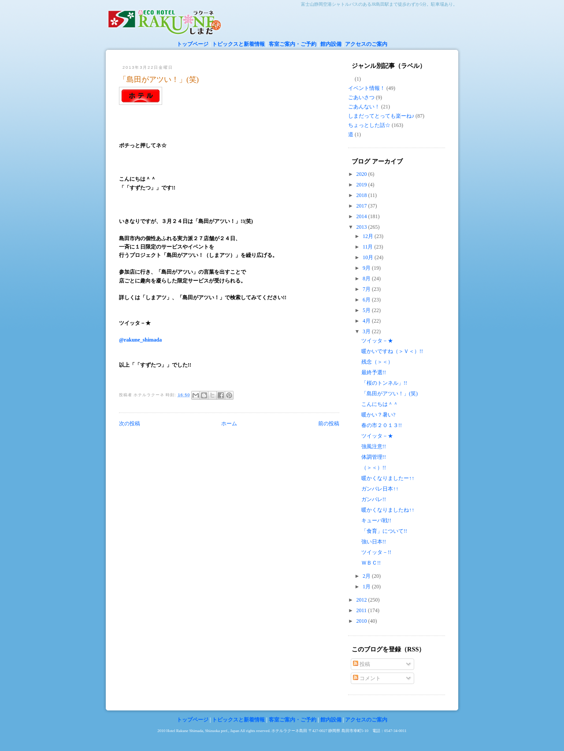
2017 (362, 206)
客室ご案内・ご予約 (292, 44)
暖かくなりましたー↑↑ (387, 478)
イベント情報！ (366, 88)
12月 (369, 236)
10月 (369, 257)
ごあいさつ (361, 97)
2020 (362, 174)
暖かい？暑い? (378, 415)
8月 (367, 278)
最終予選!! (373, 372)
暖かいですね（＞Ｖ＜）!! (394, 351)
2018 (362, 195)
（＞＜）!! (373, 468)
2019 (362, 185)
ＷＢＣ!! (371, 563)
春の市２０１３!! (381, 425)
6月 (367, 300)
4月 (367, 321)
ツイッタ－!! (376, 552)
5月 (367, 310)
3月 (367, 331)
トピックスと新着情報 (238, 44)
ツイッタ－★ (377, 341)
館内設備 (330, 44)
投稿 (361, 664)
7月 (367, 289)
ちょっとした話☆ (369, 125)
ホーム (229, 423)
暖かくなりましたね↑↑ (387, 510)
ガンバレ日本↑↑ (379, 489)
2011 (362, 610)
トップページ (192, 44)
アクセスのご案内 (366, 44)
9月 (367, 268)
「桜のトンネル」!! (384, 383)
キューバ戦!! (376, 520)
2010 (362, 621)
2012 (362, 600)
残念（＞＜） (377, 362)
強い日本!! (373, 542)
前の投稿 (328, 423)
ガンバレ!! (373, 499)
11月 (369, 247)
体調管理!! (373, 457)
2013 (362, 227)
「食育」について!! (384, 531)
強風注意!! (373, 446)
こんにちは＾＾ (379, 404)
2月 (367, 576)
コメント (367, 678)
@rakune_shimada (140, 340)
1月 (367, 587)
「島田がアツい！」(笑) (159, 79)
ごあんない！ (364, 107)
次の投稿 (129, 423)
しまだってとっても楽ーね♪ (381, 116)
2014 (362, 216)
